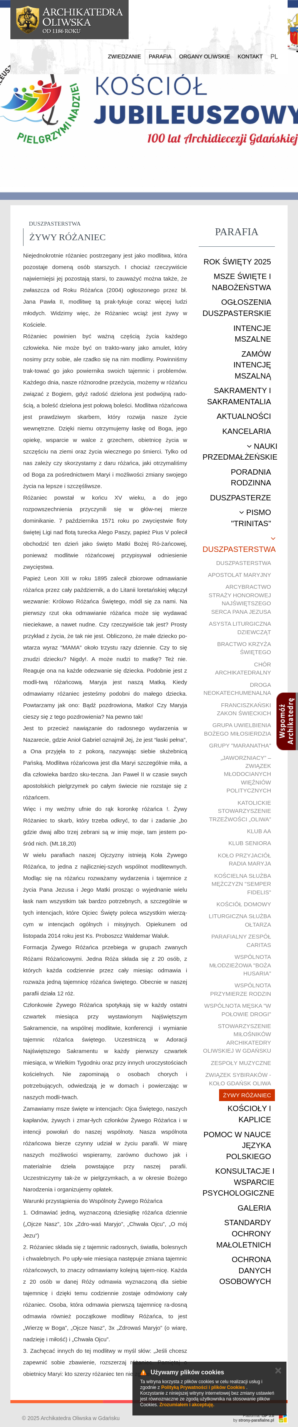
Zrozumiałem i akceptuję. (186, 1404)
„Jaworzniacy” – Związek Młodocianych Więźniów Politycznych (246, 774)
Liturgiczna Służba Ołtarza (240, 920)
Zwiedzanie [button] (124, 56)
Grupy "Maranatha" (240, 745)
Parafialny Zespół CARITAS (241, 940)
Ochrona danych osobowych (245, 1270)
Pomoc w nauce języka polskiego (237, 1145)
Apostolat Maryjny (239, 574)
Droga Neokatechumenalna (237, 688)
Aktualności (244, 416)
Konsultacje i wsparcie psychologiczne (239, 1182)
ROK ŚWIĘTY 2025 (237, 261)
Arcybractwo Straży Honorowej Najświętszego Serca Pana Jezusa (240, 599)
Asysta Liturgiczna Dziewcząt (240, 627)
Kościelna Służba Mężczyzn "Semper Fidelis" (241, 883)
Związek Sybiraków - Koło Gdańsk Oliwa (238, 1078)
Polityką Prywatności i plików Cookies (203, 1387)
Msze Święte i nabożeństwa (241, 282)
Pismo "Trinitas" (251, 518)
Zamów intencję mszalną (252, 365)
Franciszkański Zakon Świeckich (244, 709)
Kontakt (250, 56)
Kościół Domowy (243, 904)
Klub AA (259, 831)
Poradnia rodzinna (251, 477)
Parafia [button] (160, 56)
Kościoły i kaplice (249, 1114)
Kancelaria (246, 431)
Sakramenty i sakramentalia (239, 396)
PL (274, 56)
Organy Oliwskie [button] (204, 56)
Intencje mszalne (252, 334)
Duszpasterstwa (239, 544)
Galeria (254, 1208)
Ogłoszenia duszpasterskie (237, 307)
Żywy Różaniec (247, 1095)
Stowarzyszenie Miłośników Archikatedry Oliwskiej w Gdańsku (237, 1038)
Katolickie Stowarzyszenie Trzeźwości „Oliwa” (240, 810)
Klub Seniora (249, 843)
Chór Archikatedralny (243, 668)
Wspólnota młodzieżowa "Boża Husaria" (240, 965)
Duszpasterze (240, 497)
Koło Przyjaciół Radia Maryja (244, 859)
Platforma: (258, 1416)
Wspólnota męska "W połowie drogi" (237, 1009)
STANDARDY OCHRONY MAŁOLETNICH (243, 1233)
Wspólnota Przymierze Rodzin (240, 989)
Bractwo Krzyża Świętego (244, 648)
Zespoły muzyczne (241, 1063)
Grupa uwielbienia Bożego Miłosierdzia (237, 729)
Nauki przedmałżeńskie (240, 452)
